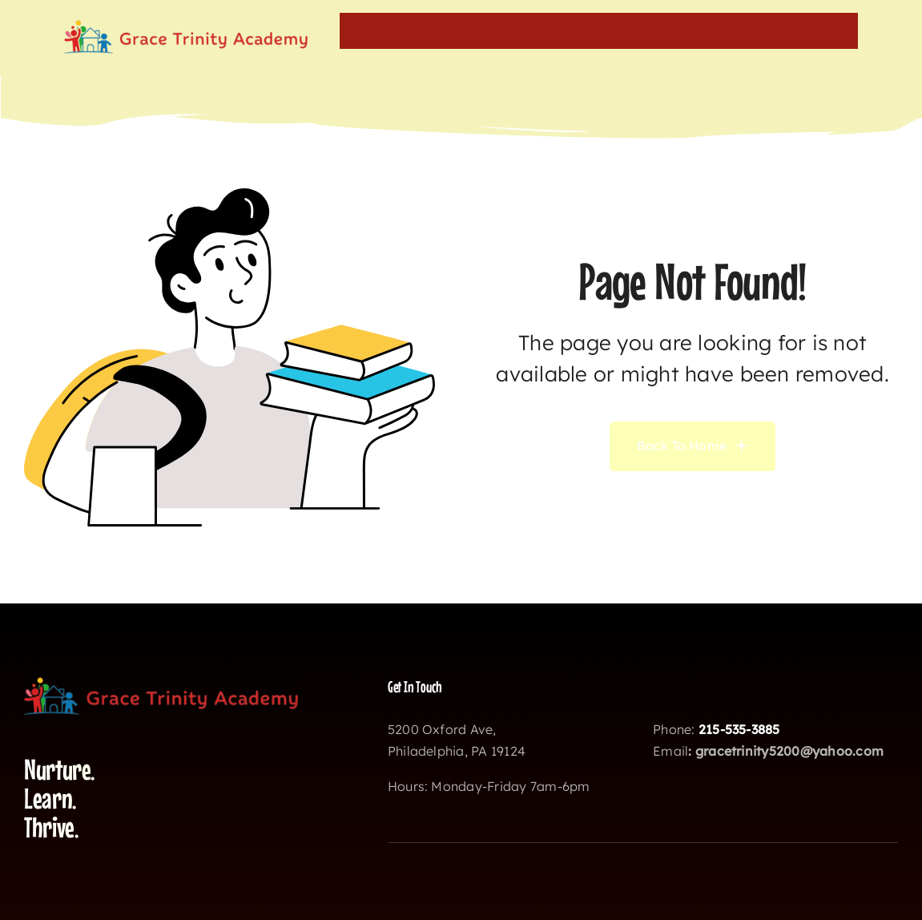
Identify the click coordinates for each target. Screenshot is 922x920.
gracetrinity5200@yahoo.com (789, 751)
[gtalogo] (186, 26)
